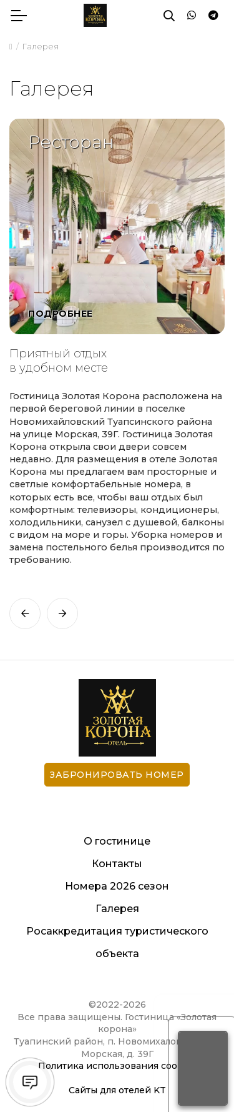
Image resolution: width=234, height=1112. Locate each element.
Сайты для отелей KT (117, 1090)
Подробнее (60, 313)
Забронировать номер (117, 774)
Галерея (117, 909)
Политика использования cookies (117, 1065)
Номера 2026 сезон (117, 886)
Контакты (117, 864)
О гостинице (117, 841)
